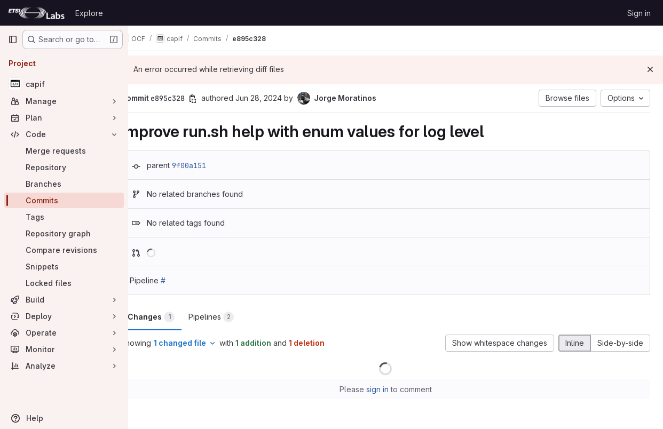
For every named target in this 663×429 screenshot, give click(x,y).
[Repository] (64, 167)
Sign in (639, 13)
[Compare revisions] (64, 250)
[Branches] (64, 184)
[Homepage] (36, 12)
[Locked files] (64, 283)
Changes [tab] (171, 317)
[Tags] (64, 217)
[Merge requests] (64, 150)
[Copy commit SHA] (213, 98)
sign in (387, 389)
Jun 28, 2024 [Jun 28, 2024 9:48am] (279, 97)
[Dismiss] (650, 69)
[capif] (64, 83)
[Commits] (64, 200)
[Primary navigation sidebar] (12, 39)
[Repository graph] (64, 233)
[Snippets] (64, 266)
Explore (89, 13)
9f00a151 (209, 165)
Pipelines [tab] (231, 317)
